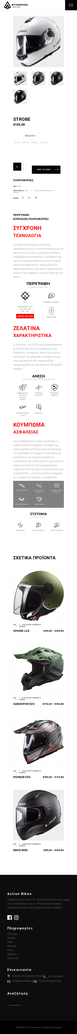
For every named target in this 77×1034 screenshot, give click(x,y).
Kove (10, 950)
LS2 (26, 190)
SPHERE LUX (21, 630)
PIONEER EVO (22, 777)
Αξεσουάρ (12, 958)
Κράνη (16, 192)
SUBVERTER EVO (24, 704)
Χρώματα (30, 135)
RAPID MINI (20, 850)
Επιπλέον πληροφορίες (31, 219)
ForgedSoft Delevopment (51, 1027)
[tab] (25, 215)
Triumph (11, 938)
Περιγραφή (21, 215)
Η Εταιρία (12, 934)
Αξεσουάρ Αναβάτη (43, 190)
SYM (9, 942)
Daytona (11, 946)
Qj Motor (11, 954)
